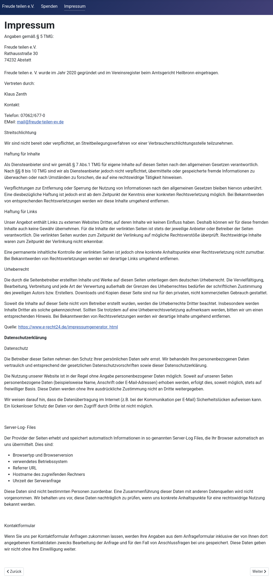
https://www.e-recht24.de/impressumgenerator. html (68, 327)
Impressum (75, 6)
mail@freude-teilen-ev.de (40, 121)
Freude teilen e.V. (18, 6)
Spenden (49, 6)
